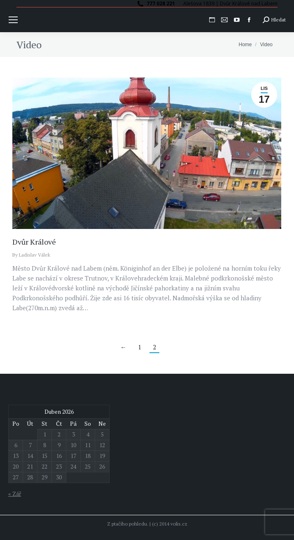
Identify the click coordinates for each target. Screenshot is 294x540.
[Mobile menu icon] (13, 20)
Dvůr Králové (34, 242)
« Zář (14, 494)
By (31, 255)
